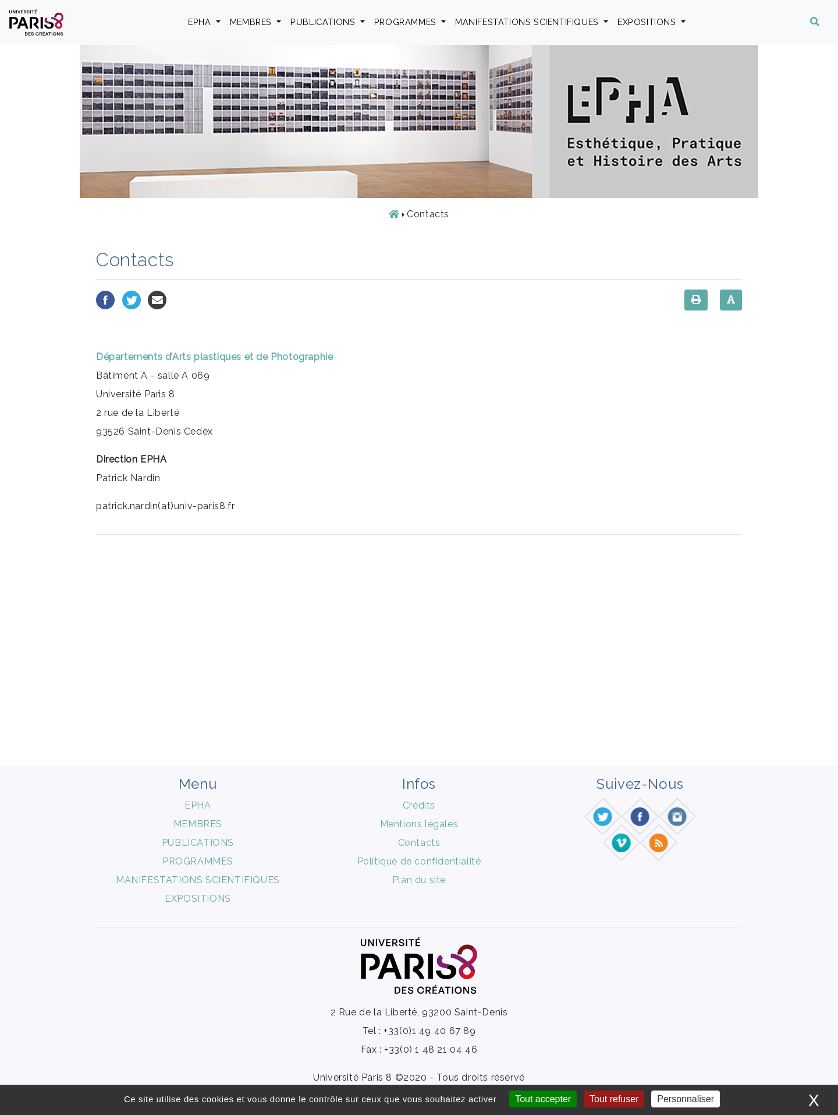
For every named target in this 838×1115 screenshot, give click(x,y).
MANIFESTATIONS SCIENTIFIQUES (528, 22)
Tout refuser (614, 1099)
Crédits (419, 805)
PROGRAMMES (406, 22)
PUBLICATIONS (324, 22)
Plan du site (419, 879)
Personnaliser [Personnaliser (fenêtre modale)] (685, 1099)
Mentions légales (419, 824)
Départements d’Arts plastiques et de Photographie (214, 356)
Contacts (419, 842)
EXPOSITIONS (648, 22)
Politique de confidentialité (419, 861)
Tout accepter (543, 1099)
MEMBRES (252, 22)
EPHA (201, 22)
